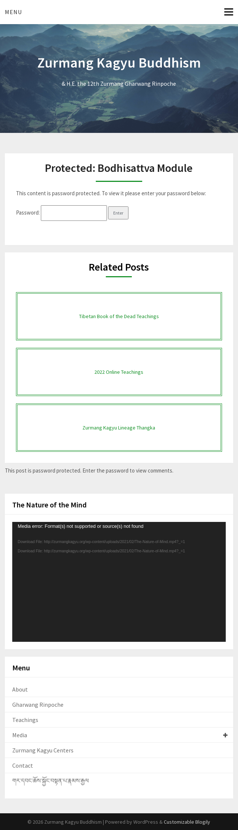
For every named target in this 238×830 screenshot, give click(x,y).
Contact (22, 765)
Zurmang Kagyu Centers (43, 750)
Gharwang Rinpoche (37, 704)
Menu (13, 12)
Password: (61, 212)
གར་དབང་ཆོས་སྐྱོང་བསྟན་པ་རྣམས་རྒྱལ (50, 780)
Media (19, 735)
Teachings (25, 719)
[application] (119, 582)
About (20, 689)
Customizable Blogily (187, 821)
